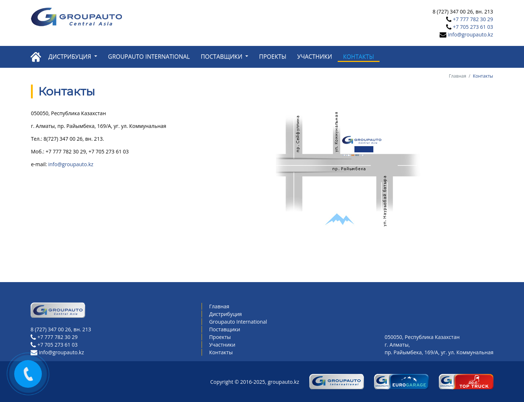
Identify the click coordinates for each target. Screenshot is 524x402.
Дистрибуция (70, 56)
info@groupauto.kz (470, 34)
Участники (314, 56)
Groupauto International (149, 56)
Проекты (272, 56)
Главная (458, 76)
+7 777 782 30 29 (473, 19)
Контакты (358, 56)
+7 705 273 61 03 (473, 26)
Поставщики (222, 56)
